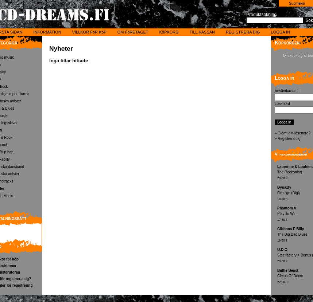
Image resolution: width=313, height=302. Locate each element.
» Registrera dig (288, 139)
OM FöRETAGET (132, 32)
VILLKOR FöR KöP (89, 32)
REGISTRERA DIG (243, 32)
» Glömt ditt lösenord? (292, 133)
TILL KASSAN (202, 32)
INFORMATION (47, 32)
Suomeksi (297, 3)
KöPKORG (169, 32)
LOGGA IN (280, 32)
